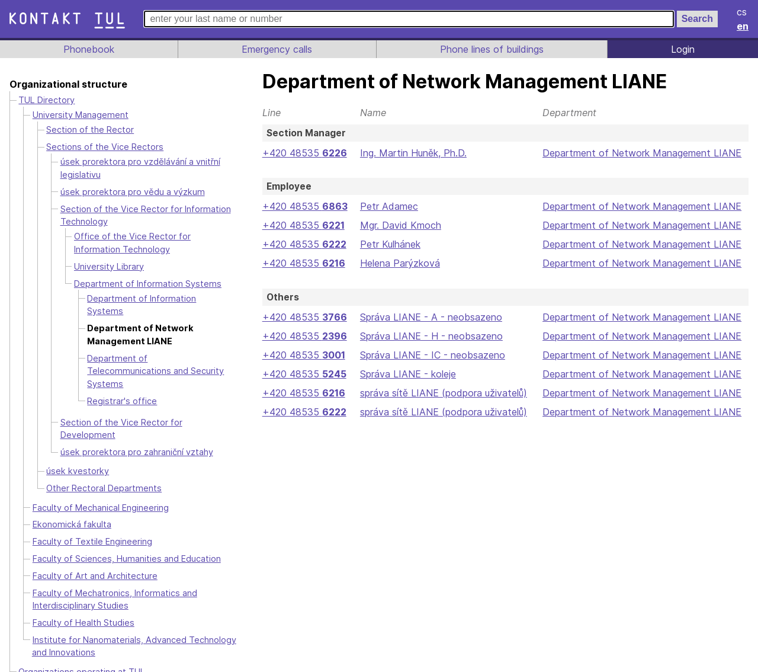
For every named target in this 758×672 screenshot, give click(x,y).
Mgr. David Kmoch (399, 225)
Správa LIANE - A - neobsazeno (429, 317)
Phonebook (88, 49)
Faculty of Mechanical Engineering (102, 494)
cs (742, 12)
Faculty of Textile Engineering (92, 529)
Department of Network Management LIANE (642, 153)
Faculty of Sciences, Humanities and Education (127, 545)
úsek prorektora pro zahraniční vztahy (136, 439)
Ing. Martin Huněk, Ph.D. (412, 153)
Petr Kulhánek (389, 244)
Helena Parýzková (398, 263)
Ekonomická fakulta (72, 512)
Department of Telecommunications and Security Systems (155, 371)
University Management (81, 115)
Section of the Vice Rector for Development (147, 422)
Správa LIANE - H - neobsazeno (429, 336)
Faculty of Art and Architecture (94, 563)
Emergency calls (276, 49)
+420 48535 (303, 153)
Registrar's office (121, 401)
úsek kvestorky (76, 458)
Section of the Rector (88, 129)
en (743, 26)
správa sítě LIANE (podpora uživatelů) (442, 393)
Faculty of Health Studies (83, 609)
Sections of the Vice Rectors (103, 147)
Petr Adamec (387, 206)
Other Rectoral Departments (102, 476)
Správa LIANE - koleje (406, 374)
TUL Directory (46, 100)
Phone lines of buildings (491, 49)
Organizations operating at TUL (81, 659)
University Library (109, 266)
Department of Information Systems (145, 284)
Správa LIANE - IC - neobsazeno (430, 355)
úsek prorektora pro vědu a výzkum (131, 192)
